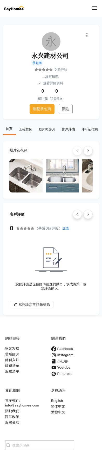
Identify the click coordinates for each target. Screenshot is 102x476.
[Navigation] (94, 8)
